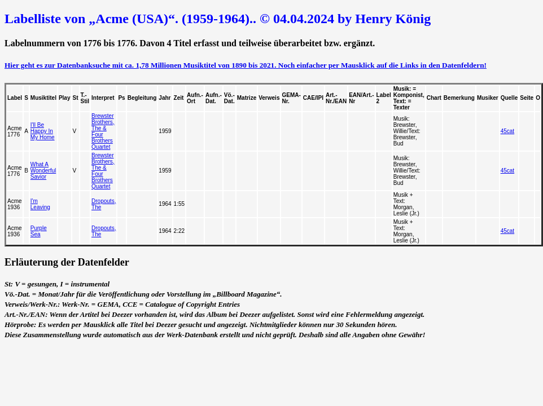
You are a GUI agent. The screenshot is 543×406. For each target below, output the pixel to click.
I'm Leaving (40, 204)
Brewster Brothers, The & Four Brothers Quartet (103, 131)
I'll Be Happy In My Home (42, 131)
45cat (507, 131)
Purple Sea (38, 231)
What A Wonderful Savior (43, 170)
